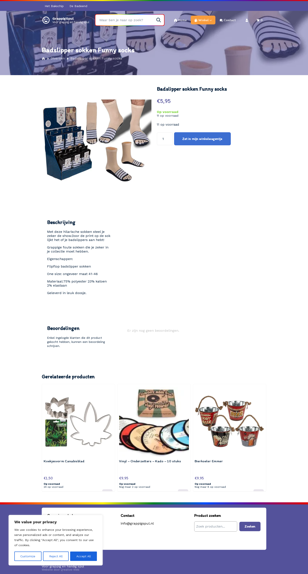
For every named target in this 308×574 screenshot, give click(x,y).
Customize (28, 556)
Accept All (83, 556)
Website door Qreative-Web (60, 567)
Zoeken (250, 524)
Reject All (56, 556)
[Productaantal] (165, 138)
